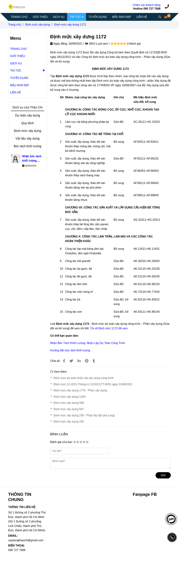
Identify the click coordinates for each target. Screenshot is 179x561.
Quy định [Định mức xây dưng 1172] (27, 123)
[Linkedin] (79, 361)
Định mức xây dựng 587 (69, 409)
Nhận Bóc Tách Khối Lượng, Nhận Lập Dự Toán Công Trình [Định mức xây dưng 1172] (87, 343)
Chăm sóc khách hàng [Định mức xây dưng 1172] (146, 4)
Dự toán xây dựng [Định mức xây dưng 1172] (27, 115)
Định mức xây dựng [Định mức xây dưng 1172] (37, 24)
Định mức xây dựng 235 (69, 421)
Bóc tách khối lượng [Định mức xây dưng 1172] (27, 146)
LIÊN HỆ (141, 16)
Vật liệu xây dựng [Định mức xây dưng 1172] (28, 138)
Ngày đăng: (59, 43)
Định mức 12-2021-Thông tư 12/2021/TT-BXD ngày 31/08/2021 (93, 384)
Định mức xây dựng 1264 (69, 396)
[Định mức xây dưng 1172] (16, 6)
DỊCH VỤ (59, 16)
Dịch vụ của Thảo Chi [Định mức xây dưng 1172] (28, 107)
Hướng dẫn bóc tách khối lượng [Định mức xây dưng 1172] (70, 350)
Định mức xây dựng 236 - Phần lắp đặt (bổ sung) (84, 415)
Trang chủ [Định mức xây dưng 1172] (14, 24)
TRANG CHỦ (19, 16)
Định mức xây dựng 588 (69, 402)
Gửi (163, 475)
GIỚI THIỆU (40, 16)
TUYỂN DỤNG (98, 16)
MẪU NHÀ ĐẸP (121, 16)
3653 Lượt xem (96, 43)
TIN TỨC (76, 16)
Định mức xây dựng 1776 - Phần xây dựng (80, 390)
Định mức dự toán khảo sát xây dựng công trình (83, 378)
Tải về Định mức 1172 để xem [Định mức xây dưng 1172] (109, 328)
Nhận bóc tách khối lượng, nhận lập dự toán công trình (32, 159)
